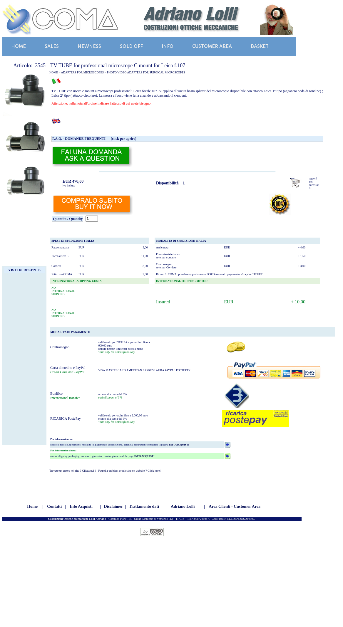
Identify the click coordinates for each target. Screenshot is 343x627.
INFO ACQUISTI (178, 444)
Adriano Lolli (183, 506)
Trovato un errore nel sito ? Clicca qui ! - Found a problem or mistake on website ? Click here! (105, 470)
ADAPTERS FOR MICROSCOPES (82, 72)
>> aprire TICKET (251, 274)
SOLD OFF (131, 46)
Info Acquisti (81, 506)
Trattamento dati (144, 506)
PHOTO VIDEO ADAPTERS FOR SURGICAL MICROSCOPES (146, 72)
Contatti (54, 506)
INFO (167, 46)
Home (32, 506)
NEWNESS (89, 46)
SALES (52, 46)
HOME (18, 46)
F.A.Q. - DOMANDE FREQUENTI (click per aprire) (94, 139)
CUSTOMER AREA (212, 46)
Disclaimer (113, 506)
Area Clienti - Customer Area (234, 506)
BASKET (260, 46)
